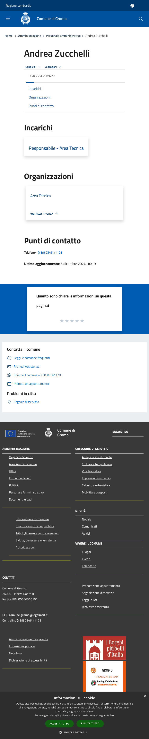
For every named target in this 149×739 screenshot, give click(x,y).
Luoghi (86, 551)
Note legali (16, 653)
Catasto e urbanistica (96, 485)
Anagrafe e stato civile (97, 457)
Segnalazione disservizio (98, 592)
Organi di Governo (21, 457)
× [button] (144, 696)
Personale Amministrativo (26, 492)
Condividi (33, 67)
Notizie (86, 519)
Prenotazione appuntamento (101, 585)
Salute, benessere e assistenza (36, 540)
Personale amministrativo (63, 35)
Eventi (86, 559)
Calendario (89, 566)
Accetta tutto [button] (59, 723)
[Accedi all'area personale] (132, 5)
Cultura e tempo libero (97, 464)
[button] (74, 732)
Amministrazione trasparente (28, 639)
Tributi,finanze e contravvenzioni (37, 533)
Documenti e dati (20, 499)
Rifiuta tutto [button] (90, 723)
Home (9, 35)
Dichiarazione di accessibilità (28, 660)
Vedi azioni (53, 67)
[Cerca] (140, 18)
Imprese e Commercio (96, 478)
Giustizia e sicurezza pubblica (35, 526)
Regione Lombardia (18, 5)
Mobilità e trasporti (94, 492)
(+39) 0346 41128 (50, 252)
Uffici (12, 471)
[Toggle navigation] (7, 18)
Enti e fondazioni (20, 478)
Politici (13, 485)
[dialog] (74, 715)
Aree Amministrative (23, 464)
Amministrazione (29, 35)
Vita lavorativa (91, 471)
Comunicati (89, 526)
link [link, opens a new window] (112, 715)
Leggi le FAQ (90, 599)
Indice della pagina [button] (42, 76)
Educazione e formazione (32, 519)
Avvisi (86, 533)
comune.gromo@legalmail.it (28, 615)
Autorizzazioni (25, 547)
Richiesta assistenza (95, 606)
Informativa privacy (22, 646)
